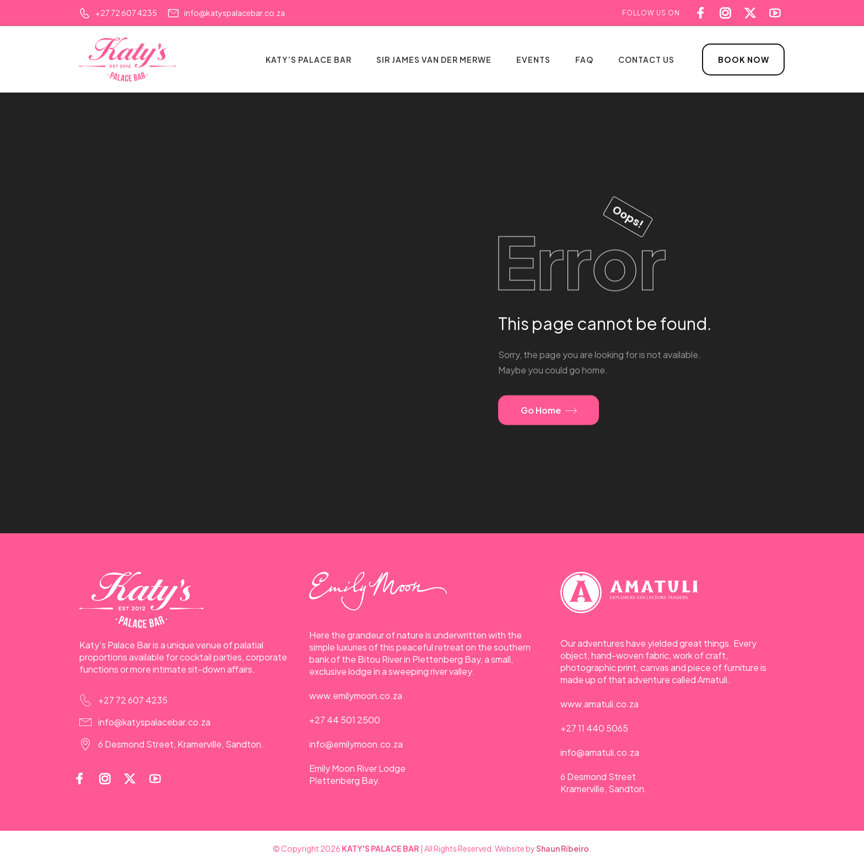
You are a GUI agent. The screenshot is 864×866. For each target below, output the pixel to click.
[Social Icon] (777, 13)
